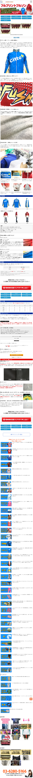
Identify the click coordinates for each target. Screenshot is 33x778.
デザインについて (16, 18)
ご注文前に (26, 18)
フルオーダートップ (2, 3)
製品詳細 (16, 16)
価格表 (27, 16)
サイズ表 (6, 18)
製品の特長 (5, 16)
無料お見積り (6, 20)
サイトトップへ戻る (16, 434)
